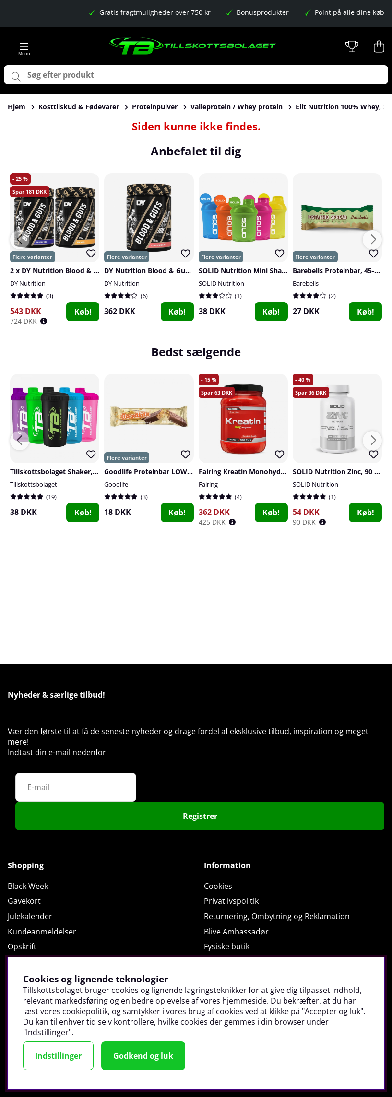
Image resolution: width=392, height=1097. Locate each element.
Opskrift (22, 946)
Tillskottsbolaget (33, 484)
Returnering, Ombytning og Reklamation (277, 916)
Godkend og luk (143, 1055)
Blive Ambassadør (236, 931)
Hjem (16, 106)
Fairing (208, 484)
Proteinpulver (155, 106)
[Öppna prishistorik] (43, 321)
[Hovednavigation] (24, 46)
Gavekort (24, 901)
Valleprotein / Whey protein (236, 106)
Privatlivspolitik (231, 901)
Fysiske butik (226, 946)
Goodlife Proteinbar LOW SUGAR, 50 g (166, 471)
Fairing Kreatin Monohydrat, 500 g (255, 471)
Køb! (83, 311)
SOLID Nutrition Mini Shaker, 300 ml (259, 270)
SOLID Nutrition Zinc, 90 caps (341, 471)
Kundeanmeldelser (42, 931)
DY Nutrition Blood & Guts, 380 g (158, 270)
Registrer (200, 816)
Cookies (218, 886)
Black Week (28, 886)
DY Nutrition (28, 283)
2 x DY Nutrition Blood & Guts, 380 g (70, 270)
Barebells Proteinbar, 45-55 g (340, 270)
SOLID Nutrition (221, 283)
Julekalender (30, 916)
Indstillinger (58, 1055)
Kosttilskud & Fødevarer (78, 106)
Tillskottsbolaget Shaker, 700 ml (63, 471)
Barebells (306, 283)
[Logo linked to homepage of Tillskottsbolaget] (193, 46)
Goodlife (116, 484)
